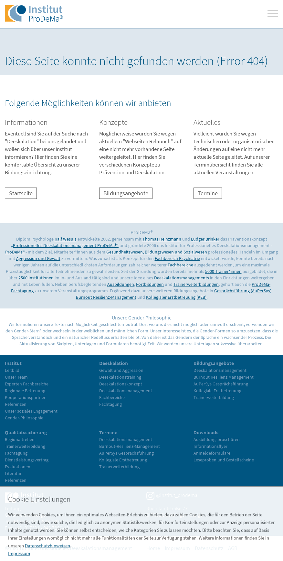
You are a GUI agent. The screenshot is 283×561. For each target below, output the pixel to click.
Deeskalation (113, 363)
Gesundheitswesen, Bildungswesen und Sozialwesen (156, 252)
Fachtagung (110, 404)
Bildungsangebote (125, 193)
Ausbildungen (120, 284)
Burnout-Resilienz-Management (129, 446)
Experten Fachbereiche (26, 384)
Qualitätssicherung (26, 432)
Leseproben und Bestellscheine (224, 460)
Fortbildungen (150, 284)
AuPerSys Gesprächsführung (221, 384)
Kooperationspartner (25, 397)
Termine (208, 193)
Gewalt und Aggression (121, 370)
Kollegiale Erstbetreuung (217, 391)
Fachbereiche (180, 265)
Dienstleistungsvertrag (26, 460)
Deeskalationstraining (120, 377)
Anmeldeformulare (212, 453)
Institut (13, 363)
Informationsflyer (210, 446)
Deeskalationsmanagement (125, 391)
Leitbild (12, 370)
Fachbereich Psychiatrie (177, 258)
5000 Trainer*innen (223, 271)
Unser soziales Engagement (31, 411)
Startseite (21, 193)
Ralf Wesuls (66, 239)
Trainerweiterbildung (214, 397)
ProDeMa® (15, 252)
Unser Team (16, 377)
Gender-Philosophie (24, 418)
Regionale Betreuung (25, 391)
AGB (232, 548)
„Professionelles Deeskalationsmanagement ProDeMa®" (65, 245)
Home (153, 548)
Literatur (13, 473)
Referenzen (15, 404)
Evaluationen (17, 466)
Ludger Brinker (205, 239)
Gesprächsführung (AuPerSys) (242, 291)
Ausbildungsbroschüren (217, 439)
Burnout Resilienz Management (224, 377)
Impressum (177, 548)
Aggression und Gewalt (38, 258)
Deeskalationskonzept (120, 384)
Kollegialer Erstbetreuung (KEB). (176, 297)
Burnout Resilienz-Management (106, 297)
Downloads (206, 432)
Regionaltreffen (20, 439)
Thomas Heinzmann (161, 239)
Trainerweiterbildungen (196, 284)
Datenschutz (209, 548)
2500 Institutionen (36, 278)
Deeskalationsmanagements (181, 278)
